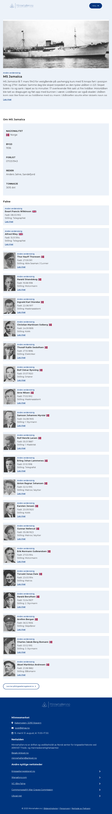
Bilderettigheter (51, 808)
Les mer (7, 99)
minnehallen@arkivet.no (24, 758)
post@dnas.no (22, 728)
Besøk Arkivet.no (20, 753)
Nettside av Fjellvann (81, 808)
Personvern (65, 808)
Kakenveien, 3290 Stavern (28, 723)
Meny (95, 6)
